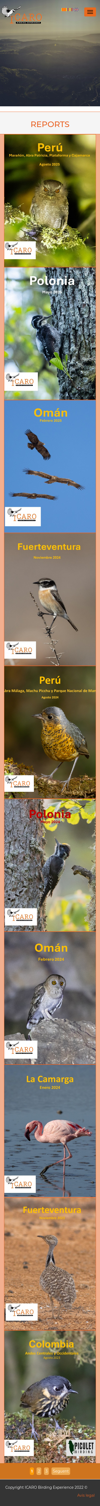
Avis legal (86, 1495)
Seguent (61, 1471)
